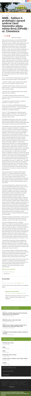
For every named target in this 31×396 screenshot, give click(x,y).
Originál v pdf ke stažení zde (8, 269)
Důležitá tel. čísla (8, 381)
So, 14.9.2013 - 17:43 (19, 283)
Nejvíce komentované (9, 367)
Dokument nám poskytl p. (12, 291)
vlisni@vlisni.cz (12, 386)
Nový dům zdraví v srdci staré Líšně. (12, 320)
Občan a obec (11, 271)
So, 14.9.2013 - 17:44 (21, 293)
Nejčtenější (6, 375)
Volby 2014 (19, 384)
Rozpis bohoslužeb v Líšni (16, 382)
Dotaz (4, 351)
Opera (21, 390)
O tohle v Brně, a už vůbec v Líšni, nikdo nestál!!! (15, 358)
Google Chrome (16, 390)
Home (2, 381)
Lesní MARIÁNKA (5, 384)
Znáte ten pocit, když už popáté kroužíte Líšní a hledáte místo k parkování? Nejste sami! (15, 326)
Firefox (11, 390)
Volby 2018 (25, 384)
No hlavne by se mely (8, 342)
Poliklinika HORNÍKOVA (6, 382)
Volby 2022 (4, 385)
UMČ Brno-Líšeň (15, 381)
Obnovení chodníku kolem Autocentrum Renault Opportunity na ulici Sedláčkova (15, 313)
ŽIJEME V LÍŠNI (12, 384)
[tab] (16, 308)
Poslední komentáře (8, 339)
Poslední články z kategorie (11, 308)
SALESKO (24, 382)
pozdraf (4, 362)
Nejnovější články (8, 371)
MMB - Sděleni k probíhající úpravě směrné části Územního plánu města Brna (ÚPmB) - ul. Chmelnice (15, 25)
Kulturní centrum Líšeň (24, 381)
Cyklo (4, 347)
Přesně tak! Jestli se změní (9, 354)
